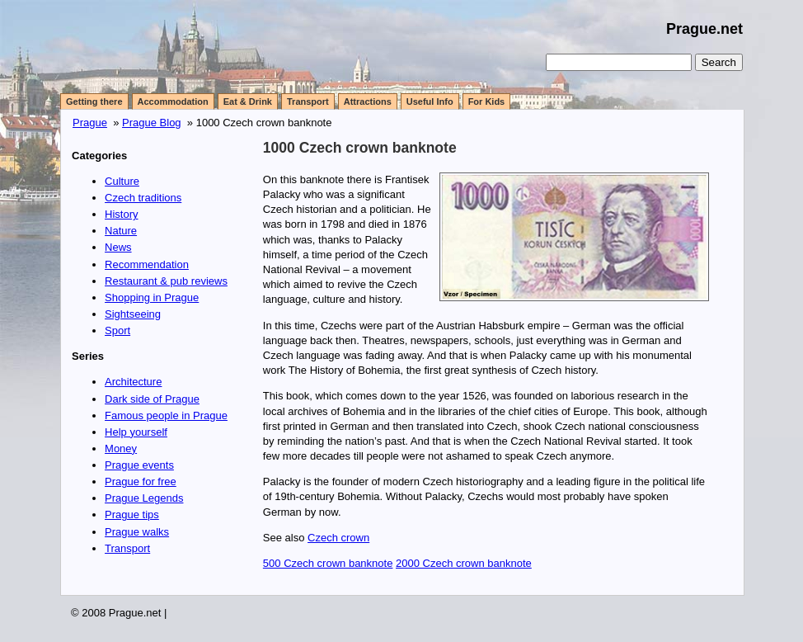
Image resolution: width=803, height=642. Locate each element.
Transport (308, 101)
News (118, 247)
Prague (90, 122)
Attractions (368, 101)
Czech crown (338, 537)
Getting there (94, 101)
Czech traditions (143, 197)
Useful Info (429, 101)
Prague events (139, 465)
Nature (121, 230)
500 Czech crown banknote (328, 563)
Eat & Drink (247, 101)
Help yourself (136, 432)
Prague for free (140, 481)
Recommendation (147, 264)
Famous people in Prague (166, 415)
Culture (122, 181)
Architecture (133, 381)
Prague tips (132, 514)
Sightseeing (133, 314)
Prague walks (137, 532)
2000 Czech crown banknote (464, 563)
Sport (117, 330)
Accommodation (173, 101)
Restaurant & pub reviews (166, 281)
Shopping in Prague (152, 297)
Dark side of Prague (152, 399)
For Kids (486, 101)
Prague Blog (151, 122)
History (121, 214)
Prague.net (704, 29)
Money (121, 448)
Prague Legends (144, 498)
